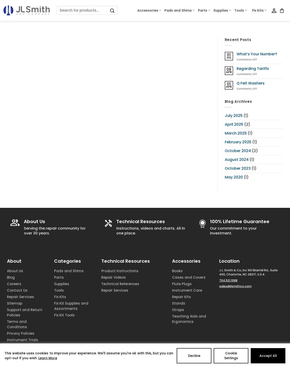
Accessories (149, 10)
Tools (240, 10)
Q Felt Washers (251, 83)
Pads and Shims (179, 10)
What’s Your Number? (257, 54)
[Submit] (112, 10)
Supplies (222, 10)
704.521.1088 (228, 280)
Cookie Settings (231, 355)
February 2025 (238, 142)
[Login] (274, 11)
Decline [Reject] (194, 355)
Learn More (47, 358)
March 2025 (236, 133)
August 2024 (237, 159)
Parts (204, 10)
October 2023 (238, 168)
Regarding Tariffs (253, 68)
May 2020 (234, 177)
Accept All (268, 355)
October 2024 (238, 150)
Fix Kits (259, 10)
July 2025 (234, 115)
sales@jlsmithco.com (235, 286)
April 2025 (234, 124)
